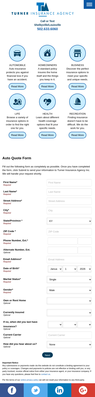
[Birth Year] (84, 269)
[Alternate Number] (63, 250)
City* (6, 210)
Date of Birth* (11, 268)
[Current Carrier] (69, 335)
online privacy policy (30, 380)
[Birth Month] (55, 269)
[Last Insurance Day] (69, 324)
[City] (69, 210)
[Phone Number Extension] (85, 241)
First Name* (10, 182)
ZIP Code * (9, 231)
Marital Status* (12, 279)
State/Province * (12, 220)
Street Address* (12, 200)
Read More (17, 86)
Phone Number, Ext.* (15, 240)
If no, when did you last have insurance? (20, 324)
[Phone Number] (63, 241)
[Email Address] (69, 259)
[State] (69, 221)
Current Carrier (12, 334)
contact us (45, 374)
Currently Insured (13, 312)
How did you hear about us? (20, 344)
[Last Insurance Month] (55, 324)
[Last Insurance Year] (84, 324)
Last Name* (10, 191)
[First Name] (69, 182)
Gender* (8, 289)
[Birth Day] (69, 269)
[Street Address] (69, 201)
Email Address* (12, 259)
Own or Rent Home (14, 300)
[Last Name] (69, 192)
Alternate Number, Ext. (16, 249)
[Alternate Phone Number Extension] (85, 250)
